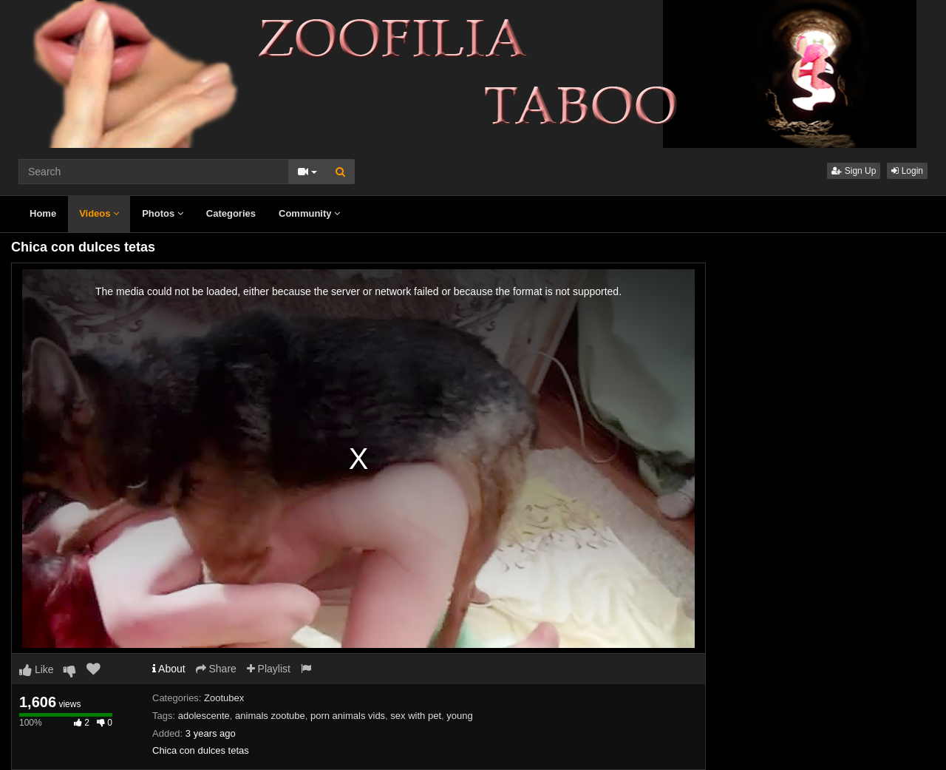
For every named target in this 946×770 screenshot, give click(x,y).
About (169, 669)
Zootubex (224, 697)
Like (36, 669)
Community (309, 213)
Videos (99, 213)
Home (43, 213)
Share (216, 669)
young (459, 715)
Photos (162, 213)
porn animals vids (347, 715)
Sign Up (853, 171)
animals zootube (270, 715)
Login (907, 171)
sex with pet (415, 715)
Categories (231, 213)
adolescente (204, 715)
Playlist (268, 669)
